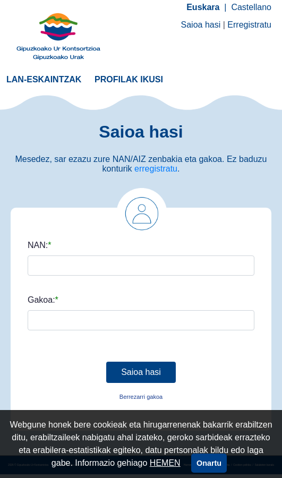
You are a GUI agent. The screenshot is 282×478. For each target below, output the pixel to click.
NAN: (38, 245)
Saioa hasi (201, 24)
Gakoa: (41, 300)
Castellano (251, 7)
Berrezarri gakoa (141, 397)
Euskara (202, 7)
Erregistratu (249, 24)
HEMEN (165, 462)
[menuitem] (43, 78)
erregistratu (155, 168)
